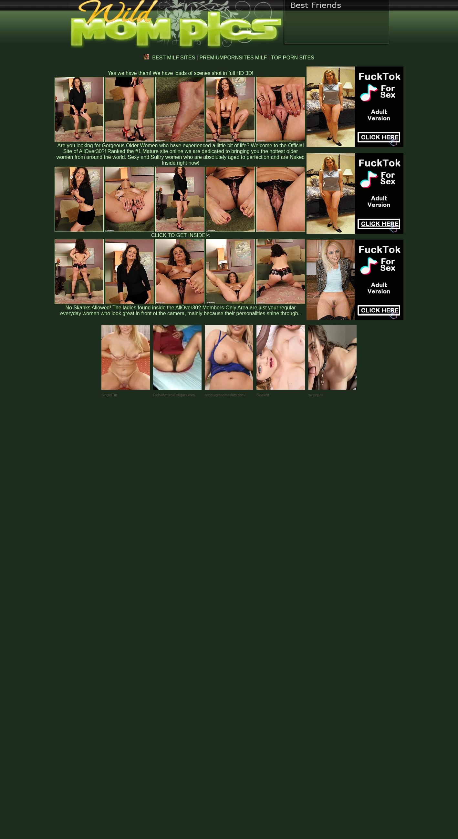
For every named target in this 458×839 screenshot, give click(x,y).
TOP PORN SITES (292, 57)
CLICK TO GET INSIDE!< (180, 235)
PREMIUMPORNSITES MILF (233, 57)
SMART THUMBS (240, 704)
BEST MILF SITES (169, 57)
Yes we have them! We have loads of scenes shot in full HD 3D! (181, 73)
